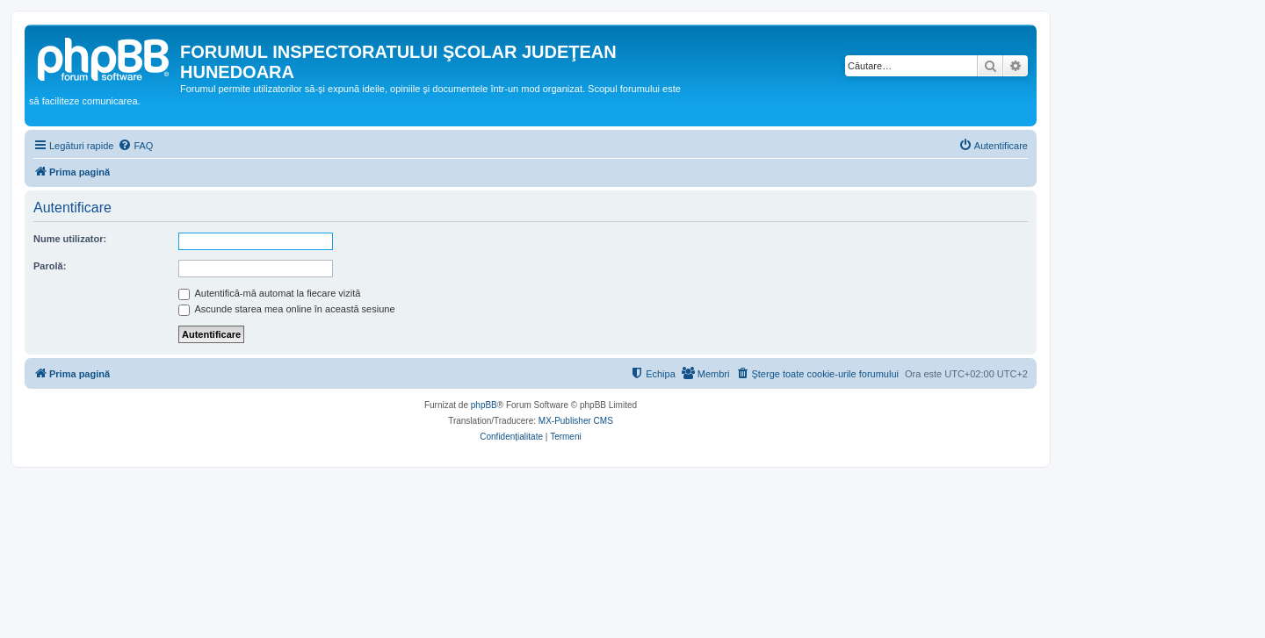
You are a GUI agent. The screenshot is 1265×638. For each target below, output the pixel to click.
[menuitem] (135, 145)
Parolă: (49, 266)
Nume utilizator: (69, 238)
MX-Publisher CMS (576, 421)
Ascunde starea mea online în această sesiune (286, 309)
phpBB (484, 405)
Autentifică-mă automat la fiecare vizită (269, 293)
